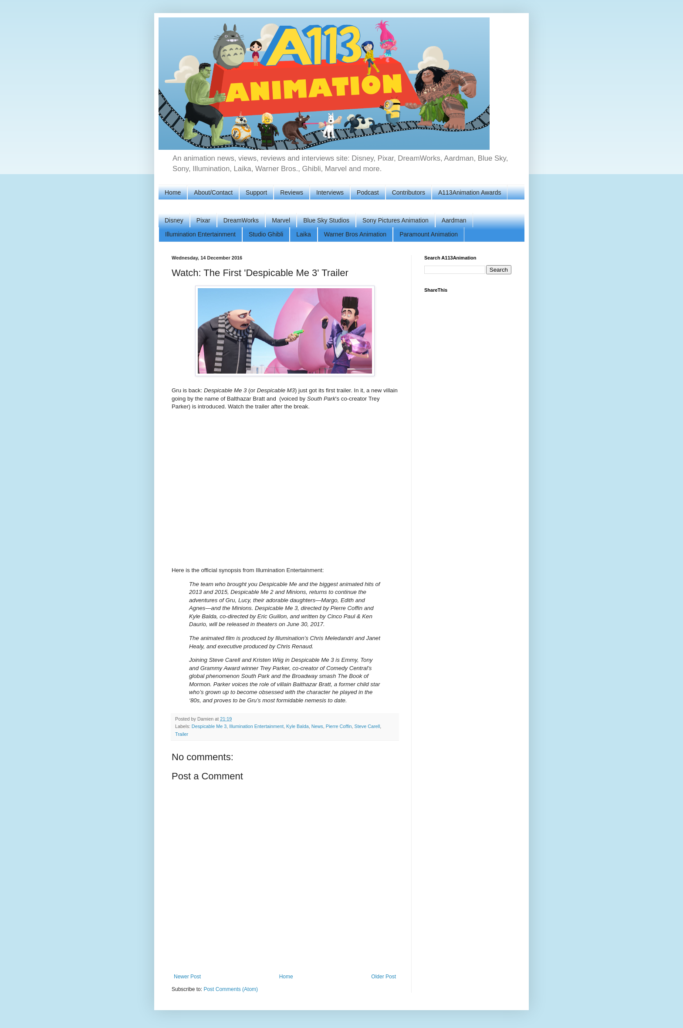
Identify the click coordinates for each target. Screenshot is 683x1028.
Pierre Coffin (339, 726)
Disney (174, 220)
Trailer (181, 734)
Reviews (291, 192)
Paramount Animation (428, 234)
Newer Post (187, 977)
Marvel (281, 220)
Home (173, 192)
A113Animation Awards (469, 192)
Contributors (408, 192)
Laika (303, 234)
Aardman (454, 220)
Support (256, 192)
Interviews (330, 192)
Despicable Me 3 (209, 726)
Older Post (383, 977)
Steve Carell (367, 726)
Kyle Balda (297, 726)
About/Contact (213, 192)
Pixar (203, 220)
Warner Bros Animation (355, 234)
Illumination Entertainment (200, 234)
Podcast (368, 192)
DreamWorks (241, 220)
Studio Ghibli (266, 234)
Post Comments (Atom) (230, 989)
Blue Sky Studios (326, 220)
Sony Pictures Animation (395, 220)
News (317, 726)
